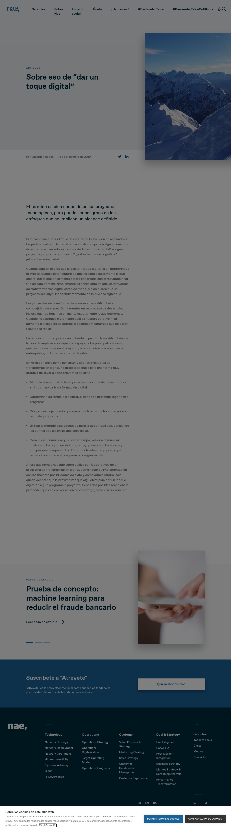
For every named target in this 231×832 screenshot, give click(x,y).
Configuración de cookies (205, 819)
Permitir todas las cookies (163, 819)
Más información (47, 825)
